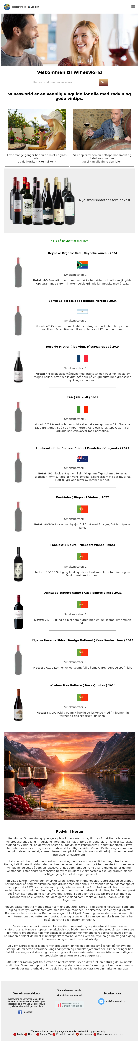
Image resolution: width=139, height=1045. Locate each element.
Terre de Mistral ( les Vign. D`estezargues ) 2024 (82, 346)
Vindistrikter (63, 995)
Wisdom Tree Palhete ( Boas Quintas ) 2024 (83, 685)
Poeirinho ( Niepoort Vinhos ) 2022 (82, 497)
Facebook (25, 1012)
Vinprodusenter (65, 990)
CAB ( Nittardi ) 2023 (82, 397)
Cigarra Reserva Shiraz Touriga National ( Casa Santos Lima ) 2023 (82, 640)
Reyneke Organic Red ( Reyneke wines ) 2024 (82, 253)
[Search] (65, 82)
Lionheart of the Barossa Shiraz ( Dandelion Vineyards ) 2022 (82, 448)
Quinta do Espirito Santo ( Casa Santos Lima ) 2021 (83, 592)
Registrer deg (19, 7)
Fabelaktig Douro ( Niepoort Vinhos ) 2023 (82, 545)
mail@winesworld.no (116, 1001)
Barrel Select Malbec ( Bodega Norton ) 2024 (82, 300)
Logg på (34, 7)
